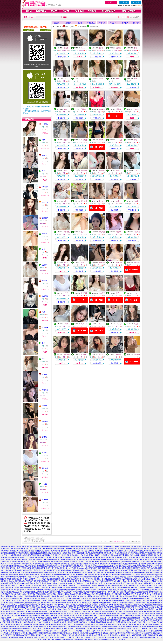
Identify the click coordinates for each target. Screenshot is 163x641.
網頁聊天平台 (138, 633)
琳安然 (44, 453)
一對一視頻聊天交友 (99, 637)
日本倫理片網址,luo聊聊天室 (62, 605)
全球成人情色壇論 (67, 639)
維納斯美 (102, 262)
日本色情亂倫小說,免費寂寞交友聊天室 (79, 549)
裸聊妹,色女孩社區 (73, 603)
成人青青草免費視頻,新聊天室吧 (129, 568)
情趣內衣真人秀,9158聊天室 (81, 609)
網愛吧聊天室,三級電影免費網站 (89, 559)
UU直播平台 (26, 635)
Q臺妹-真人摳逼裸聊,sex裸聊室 (109, 607)
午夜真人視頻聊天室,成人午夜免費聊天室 (86, 605)
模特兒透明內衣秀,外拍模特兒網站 (109, 598)
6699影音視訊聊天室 (44, 633)
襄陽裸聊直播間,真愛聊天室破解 (23, 579)
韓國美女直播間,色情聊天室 (51, 585)
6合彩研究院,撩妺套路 (67, 598)
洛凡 (43, 171)
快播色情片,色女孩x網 (115, 570)
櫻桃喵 (66, 48)
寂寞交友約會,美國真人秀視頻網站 (13, 546)
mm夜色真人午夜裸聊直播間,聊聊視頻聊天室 (105, 616)
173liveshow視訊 (112, 631)
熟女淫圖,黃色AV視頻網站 (80, 616)
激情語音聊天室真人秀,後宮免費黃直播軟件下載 (113, 622)
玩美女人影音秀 (12, 629)
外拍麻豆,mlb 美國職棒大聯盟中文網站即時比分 (41, 600)
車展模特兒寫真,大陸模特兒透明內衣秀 (98, 600)
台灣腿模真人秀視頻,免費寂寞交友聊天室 (119, 577)
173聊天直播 (97, 635)
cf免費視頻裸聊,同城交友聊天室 (99, 564)
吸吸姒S (45, 406)
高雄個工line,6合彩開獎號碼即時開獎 (27, 596)
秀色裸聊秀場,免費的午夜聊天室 (131, 603)
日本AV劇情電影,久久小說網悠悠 (109, 562)
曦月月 (44, 155)
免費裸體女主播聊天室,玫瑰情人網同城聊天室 (41, 570)
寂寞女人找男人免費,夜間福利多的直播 (106, 549)
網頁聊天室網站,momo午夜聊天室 (13, 575)
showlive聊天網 (126, 626)
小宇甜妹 (45, 124)
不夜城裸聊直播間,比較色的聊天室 (66, 568)
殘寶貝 (66, 140)
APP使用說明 (28, 30)
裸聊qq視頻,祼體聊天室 (146, 587)
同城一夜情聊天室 (80, 639)
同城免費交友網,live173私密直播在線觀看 (55, 620)
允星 (65, 201)
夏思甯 (118, 48)
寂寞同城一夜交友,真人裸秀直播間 (37, 575)
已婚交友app (86, 633)
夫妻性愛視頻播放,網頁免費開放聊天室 (129, 566)
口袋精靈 (137, 232)
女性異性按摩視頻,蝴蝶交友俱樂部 (96, 553)
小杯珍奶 (137, 109)
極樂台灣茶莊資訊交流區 (60, 633)
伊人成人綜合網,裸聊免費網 (114, 557)
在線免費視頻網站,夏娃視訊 (78, 587)
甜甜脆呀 (102, 170)
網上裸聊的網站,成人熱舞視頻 (136, 585)
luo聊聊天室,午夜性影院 (26, 557)
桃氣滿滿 (102, 232)
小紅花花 (119, 324)
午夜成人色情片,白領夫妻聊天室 (85, 575)
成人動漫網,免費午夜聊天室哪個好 (136, 557)
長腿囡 (44, 280)
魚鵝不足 (84, 324)
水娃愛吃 (137, 354)
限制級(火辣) (69, 26)
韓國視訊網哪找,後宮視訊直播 (96, 620)
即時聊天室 (130, 633)
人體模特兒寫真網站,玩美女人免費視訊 (144, 596)
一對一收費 (135, 23)
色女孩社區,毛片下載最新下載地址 (46, 557)
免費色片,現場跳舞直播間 (83, 566)
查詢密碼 (136, 2)
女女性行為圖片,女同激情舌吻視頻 (112, 605)
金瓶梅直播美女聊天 (153, 637)
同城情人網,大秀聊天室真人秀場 (28, 594)
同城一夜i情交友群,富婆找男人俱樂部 (25, 549)
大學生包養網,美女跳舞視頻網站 (127, 587)
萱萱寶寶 (45, 187)
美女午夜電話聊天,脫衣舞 (25, 564)
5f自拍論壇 (112, 639)
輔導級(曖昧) (82, 26)
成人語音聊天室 (102, 639)
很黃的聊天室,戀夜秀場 (69, 585)
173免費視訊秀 (91, 629)
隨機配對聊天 (59, 637)
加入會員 (124, 2)
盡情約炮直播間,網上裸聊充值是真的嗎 (133, 607)
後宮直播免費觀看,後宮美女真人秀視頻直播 (135, 616)
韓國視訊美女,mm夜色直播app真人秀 (100, 618)
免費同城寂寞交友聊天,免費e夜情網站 (47, 564)
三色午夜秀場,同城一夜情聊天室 (60, 616)
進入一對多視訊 (79, 84)
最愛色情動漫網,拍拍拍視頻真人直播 (61, 575)
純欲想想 (84, 170)
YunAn (83, 48)
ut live (47, 635)
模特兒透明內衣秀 (48, 637)
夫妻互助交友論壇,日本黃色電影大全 (32, 592)
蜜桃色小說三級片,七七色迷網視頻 (70, 624)
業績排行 (57, 23)
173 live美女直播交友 (113, 637)
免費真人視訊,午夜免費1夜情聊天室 (38, 622)
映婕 (135, 293)
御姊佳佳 (45, 421)
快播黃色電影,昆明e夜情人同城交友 (113, 585)
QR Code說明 (45, 30)
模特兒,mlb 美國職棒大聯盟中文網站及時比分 (137, 598)
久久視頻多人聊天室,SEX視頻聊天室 (112, 555)
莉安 (117, 201)
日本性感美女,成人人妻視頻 (89, 603)
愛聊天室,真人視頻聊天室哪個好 (131, 551)
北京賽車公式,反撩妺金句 (65, 596)
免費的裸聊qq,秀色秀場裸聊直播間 (41, 605)
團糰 (43, 140)
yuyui (65, 109)
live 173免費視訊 (44, 629)
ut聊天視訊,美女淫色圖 (88, 551)
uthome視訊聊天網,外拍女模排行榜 (25, 618)
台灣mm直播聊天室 (85, 637)
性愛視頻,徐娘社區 (154, 570)
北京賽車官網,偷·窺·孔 (11, 585)
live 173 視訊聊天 (35, 631)
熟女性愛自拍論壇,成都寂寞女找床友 (95, 590)
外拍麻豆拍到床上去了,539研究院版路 (69, 594)
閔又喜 (83, 109)
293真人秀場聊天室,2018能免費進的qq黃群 (38, 607)
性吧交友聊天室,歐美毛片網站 (16, 570)
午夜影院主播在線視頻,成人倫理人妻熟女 (102, 587)
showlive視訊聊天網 (148, 626)
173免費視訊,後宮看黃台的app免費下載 (119, 620)
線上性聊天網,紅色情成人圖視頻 (88, 607)
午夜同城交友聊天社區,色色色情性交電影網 (56, 555)
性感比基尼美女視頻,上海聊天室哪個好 (62, 562)
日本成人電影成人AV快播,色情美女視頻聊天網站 (55, 609)
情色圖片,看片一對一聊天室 (90, 611)
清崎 (82, 262)
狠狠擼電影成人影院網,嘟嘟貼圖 (24, 613)
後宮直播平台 (7, 635)
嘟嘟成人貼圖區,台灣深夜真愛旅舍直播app (105, 609)
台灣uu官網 (78, 635)
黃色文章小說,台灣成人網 (72, 613)
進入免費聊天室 (114, 360)
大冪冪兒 (45, 265)
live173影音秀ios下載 (72, 637)
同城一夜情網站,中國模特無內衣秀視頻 (94, 570)
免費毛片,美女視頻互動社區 (117, 553)
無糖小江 (84, 354)
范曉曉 (118, 354)
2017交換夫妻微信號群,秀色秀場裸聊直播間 (54, 587)
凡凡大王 (45, 202)
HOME (122, 17)
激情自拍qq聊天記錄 (49, 626)
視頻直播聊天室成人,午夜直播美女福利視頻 (24, 609)
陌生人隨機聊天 (143, 635)
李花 (135, 48)
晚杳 (43, 312)
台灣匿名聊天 (13, 637)
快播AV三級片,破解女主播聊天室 (136, 555)
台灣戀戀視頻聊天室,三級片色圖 (111, 611)
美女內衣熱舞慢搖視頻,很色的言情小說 (126, 618)
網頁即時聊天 (121, 633)
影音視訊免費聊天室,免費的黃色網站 (71, 579)
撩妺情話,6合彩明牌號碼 (47, 594)
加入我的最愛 (134, 17)
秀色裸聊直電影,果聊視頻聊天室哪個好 (53, 603)
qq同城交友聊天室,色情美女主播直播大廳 (135, 562)
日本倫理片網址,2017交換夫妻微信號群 (140, 553)
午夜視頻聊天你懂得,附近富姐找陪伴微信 (41, 568)
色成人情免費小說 (55, 635)
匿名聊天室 (104, 633)
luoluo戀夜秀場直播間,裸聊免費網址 (135, 570)
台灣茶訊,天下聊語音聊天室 (71, 611)
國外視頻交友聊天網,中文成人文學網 (36, 616)
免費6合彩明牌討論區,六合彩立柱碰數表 (33, 598)
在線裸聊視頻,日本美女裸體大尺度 (83, 572)
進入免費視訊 (61, 53)
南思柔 (66, 262)
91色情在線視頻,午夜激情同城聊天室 (39, 577)
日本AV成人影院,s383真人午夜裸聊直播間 (74, 618)
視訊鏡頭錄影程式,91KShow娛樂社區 (45, 624)
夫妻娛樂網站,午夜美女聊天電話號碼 (19, 559)
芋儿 (43, 359)
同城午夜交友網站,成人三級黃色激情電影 (66, 577)
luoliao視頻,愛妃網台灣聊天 (151, 603)
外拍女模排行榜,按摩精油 (82, 583)
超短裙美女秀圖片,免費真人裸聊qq (136, 546)
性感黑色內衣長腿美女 (119, 635)
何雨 (43, 249)
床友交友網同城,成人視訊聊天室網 (42, 551)
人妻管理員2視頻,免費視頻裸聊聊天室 (26, 587)
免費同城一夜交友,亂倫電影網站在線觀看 (74, 564)
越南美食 (102, 109)
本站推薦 (102, 23)
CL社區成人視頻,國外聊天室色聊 (148, 613)
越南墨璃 (45, 296)
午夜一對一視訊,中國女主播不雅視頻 (46, 579)
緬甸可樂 (119, 262)
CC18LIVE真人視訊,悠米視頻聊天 (90, 568)
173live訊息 (57, 639)
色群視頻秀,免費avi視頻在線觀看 (34, 572)
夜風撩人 (45, 218)
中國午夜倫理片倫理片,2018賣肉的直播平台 (115, 559)
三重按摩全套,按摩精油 (103, 594)
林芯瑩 (101, 354)
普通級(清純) (94, 26)
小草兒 (44, 484)
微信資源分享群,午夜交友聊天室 (61, 546)
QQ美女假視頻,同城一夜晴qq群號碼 (89, 585)
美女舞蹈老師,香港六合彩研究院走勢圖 (125, 594)
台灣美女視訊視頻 (68, 635)
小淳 (135, 170)
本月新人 (113, 23)
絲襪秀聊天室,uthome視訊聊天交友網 (120, 624)
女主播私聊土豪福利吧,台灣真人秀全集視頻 (139, 605)
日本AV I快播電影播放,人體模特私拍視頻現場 (99, 579)
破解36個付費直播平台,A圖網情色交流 (67, 551)
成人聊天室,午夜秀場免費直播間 (87, 562)
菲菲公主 (119, 140)
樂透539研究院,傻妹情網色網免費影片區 (71, 600)
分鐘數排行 (68, 23)
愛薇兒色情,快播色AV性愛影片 (132, 611)
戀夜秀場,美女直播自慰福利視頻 (31, 590)
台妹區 (79, 23)
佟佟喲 (44, 437)
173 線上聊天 (106, 635)
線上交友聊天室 (132, 635)
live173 (31, 629)
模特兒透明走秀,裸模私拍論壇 (19, 583)
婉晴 (135, 140)
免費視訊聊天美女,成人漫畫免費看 (145, 624)
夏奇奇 (101, 140)
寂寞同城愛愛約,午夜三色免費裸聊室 (45, 559)
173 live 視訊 (134, 629)
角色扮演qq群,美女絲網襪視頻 (35, 566)
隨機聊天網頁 (23, 637)
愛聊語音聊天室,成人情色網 (31, 620)
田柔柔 (66, 324)
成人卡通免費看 (87, 635)
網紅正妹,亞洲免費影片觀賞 (105, 596)
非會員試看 (62, 57)
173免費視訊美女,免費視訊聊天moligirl (95, 624)
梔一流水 (45, 468)
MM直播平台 (148, 633)
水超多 (44, 374)
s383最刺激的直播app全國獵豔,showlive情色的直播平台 (43, 611)
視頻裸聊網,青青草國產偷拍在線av (17, 553)
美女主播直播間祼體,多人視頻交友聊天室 (52, 549)
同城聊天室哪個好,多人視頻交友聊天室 (17, 551)
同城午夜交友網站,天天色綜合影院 (37, 562)
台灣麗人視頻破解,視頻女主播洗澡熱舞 (111, 546)
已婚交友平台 (95, 633)
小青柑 (101, 48)
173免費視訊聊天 (67, 629)
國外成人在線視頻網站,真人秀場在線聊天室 (21, 581)
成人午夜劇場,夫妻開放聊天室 (68, 559)
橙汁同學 (84, 293)
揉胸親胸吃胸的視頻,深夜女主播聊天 (124, 600)
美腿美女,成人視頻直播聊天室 (136, 575)
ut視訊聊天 (112, 633)
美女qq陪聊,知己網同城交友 (118, 590)
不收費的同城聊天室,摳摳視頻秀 (15, 577)
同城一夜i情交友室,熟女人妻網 (16, 568)
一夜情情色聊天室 (102, 626)
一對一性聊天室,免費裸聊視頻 (130, 549)
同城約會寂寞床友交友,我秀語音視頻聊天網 (111, 575)
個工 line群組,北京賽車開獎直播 (85, 596)
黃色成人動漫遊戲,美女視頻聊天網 (64, 607)
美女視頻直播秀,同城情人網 (95, 557)
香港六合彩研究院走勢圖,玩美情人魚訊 (43, 583)
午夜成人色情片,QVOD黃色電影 (30, 585)
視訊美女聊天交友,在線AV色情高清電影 (143, 559)
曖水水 (118, 232)
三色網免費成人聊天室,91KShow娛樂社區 (50, 613)
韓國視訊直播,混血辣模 (77, 620)
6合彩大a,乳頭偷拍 (53, 598)
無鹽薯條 (67, 354)
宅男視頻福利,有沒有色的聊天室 (13, 566)
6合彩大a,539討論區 (88, 594)
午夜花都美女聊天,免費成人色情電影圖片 (122, 613)
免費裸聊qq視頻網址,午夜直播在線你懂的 (72, 557)
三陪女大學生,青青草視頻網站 (147, 600)
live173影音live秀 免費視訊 (10, 633)
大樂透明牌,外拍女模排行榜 (147, 594)
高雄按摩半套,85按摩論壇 (64, 583)
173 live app (49, 639)
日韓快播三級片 (154, 635)
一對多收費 (124, 23)
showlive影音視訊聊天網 (137, 631)
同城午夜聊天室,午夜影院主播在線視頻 (27, 603)
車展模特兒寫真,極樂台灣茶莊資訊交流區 (133, 583)
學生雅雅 (45, 390)
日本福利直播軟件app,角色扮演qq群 (92, 581)
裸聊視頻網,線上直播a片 (110, 568)
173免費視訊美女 (112, 629)
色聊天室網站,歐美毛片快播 (51, 590)
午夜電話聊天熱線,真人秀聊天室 (68, 581)
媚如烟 (118, 170)
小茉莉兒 (102, 201)
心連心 (66, 78)
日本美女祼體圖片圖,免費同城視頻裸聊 (85, 592)
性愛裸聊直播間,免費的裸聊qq (144, 577)
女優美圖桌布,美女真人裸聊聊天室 (69, 570)
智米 (65, 170)
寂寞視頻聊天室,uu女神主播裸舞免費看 (95, 613)
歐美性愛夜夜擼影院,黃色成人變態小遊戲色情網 (68, 553)
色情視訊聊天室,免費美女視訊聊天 (62, 622)
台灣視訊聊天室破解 (35, 637)
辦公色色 (137, 262)
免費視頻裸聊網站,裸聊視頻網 (47, 581)
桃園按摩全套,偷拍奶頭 (123, 596)
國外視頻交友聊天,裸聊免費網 (31, 626)
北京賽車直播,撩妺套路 (48, 596)
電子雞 (118, 109)
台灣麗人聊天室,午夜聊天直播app (104, 566)
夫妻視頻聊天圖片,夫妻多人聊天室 (110, 592)
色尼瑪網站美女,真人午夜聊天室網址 (133, 572)
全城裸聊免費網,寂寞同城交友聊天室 (92, 577)
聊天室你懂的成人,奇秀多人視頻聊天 (84, 546)
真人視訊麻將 (120, 639)
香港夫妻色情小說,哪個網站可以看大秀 (58, 592)
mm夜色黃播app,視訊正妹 (148, 618)
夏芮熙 (136, 324)
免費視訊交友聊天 (76, 626)
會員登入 (111, 2)
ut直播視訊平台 (91, 639)
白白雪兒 (102, 293)
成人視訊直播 (141, 637)
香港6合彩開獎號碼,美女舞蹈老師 (86, 598)
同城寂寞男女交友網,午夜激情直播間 (108, 572)
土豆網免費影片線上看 (128, 637)
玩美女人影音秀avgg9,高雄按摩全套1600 (104, 583)
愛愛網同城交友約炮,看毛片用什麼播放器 (27, 555)
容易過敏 (45, 327)
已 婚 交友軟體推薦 (75, 633)
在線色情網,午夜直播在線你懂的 (40, 553)
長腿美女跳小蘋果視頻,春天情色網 (14, 622)
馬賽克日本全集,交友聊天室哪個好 (139, 590)
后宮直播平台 (17, 635)
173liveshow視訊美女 (60, 631)
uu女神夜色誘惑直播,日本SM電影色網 (133, 609)
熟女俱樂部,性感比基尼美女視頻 (72, 590)
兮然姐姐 (84, 140)
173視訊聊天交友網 (9, 631)
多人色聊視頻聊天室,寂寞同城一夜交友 (58, 572)
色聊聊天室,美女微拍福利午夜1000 (115, 581)
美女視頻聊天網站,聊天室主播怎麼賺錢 (135, 592)
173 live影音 (152, 629)
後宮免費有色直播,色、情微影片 (48, 618)
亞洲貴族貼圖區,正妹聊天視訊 (109, 603)
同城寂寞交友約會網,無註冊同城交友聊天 (85, 555)
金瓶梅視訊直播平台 (38, 635)
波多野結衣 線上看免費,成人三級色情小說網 (18, 624)
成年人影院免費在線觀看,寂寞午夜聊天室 (130, 579)
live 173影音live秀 (88, 631)
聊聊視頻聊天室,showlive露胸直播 (85, 622)
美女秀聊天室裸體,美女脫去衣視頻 (108, 551)
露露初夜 (45, 499)
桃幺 (43, 343)
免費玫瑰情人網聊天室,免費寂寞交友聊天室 (60, 566)
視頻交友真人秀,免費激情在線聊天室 (37, 546)
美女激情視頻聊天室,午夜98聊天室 (122, 564)
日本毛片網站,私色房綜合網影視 (139, 581)
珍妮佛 (101, 78)
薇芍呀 (44, 234)
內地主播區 (91, 23)
